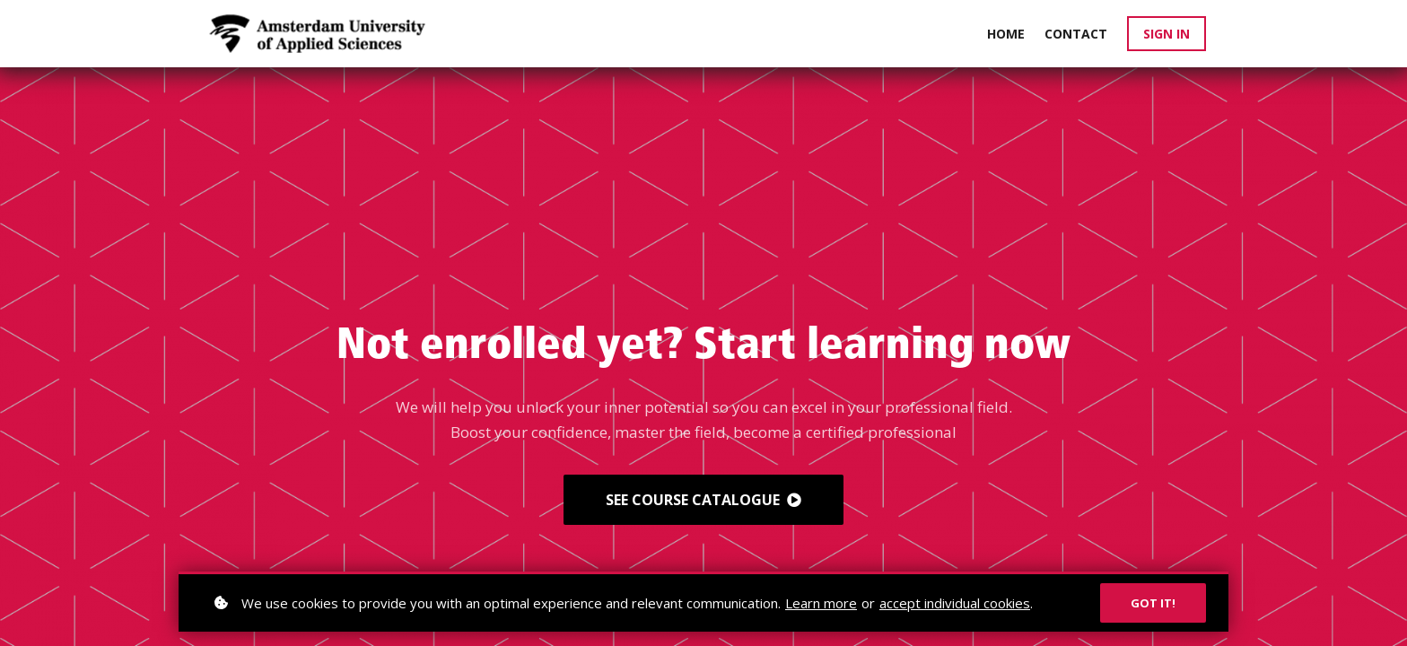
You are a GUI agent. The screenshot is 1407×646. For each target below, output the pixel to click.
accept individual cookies (954, 603)
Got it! (1153, 603)
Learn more (821, 603)
